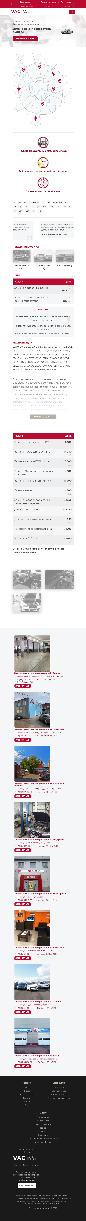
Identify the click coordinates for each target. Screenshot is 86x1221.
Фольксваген (26, 1094)
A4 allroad (34, 202)
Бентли (26, 1098)
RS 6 (51, 207)
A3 (20, 202)
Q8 (38, 207)
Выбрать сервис (25, 39)
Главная (16, 21)
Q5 (26, 207)
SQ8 (27, 211)
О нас (43, 1112)
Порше (26, 1102)
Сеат (27, 1105)
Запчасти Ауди (59, 1091)
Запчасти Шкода (59, 1094)
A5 (43, 202)
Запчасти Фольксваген (59, 1098)
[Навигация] (72, 12)
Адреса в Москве (43, 1142)
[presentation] (11, 4)
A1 (14, 202)
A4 (25, 202)
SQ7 (20, 211)
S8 (15, 211)
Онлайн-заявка (27, 1185)
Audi (25, 21)
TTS (39, 211)
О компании (43, 1117)
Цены (43, 1128)
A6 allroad (57, 202)
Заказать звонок (43, 1124)
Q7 (32, 207)
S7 (70, 207)
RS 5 (44, 207)
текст (43, 417)
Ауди (26, 1087)
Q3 (20, 207)
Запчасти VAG (59, 1087)
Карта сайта (43, 1121)
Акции (43, 1131)
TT (34, 211)
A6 (32, 21)
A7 (66, 202)
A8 (15, 207)
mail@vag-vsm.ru (26, 1180)
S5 (65, 207)
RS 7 (59, 207)
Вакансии (43, 1135)
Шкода (26, 1091)
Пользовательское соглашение (42, 1138)
